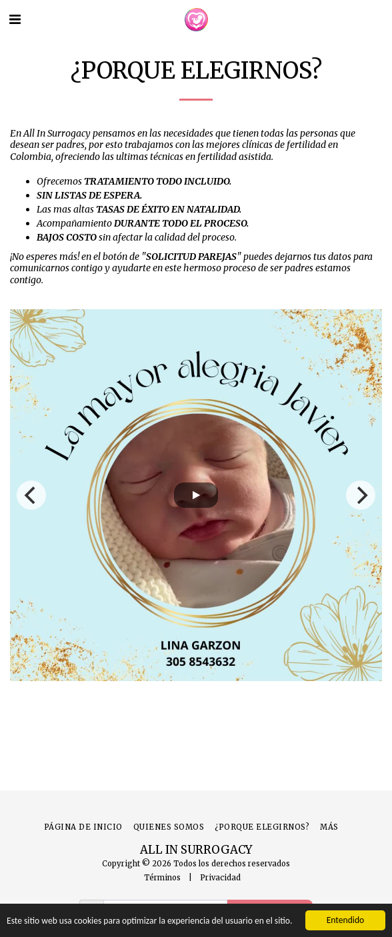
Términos (162, 877)
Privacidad (220, 877)
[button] (14, 19)
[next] (360, 495)
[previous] (31, 495)
